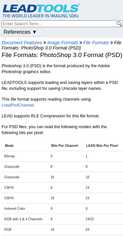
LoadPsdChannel (18, 105)
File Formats (96, 42)
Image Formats (62, 42)
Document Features (22, 42)
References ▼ (20, 32)
